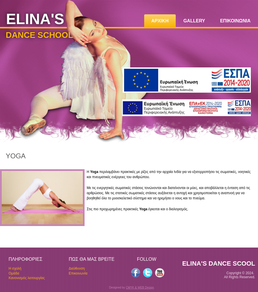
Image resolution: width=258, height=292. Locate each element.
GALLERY (194, 20)
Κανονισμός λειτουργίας (27, 278)
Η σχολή (15, 268)
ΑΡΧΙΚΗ (160, 20)
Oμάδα (14, 273)
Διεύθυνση (77, 268)
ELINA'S (35, 19)
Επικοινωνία (78, 273)
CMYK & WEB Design (140, 287)
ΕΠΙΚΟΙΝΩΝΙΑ (235, 20)
